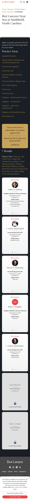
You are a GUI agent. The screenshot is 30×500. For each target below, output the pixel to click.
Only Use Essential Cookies (15, 493)
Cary (22, 157)
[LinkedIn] (17, 467)
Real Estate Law (8, 116)
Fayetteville (6, 161)
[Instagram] (13, 467)
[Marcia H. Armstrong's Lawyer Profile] (15, 263)
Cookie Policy (18, 487)
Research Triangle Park (18, 169)
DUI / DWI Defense (9, 85)
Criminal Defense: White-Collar (13, 81)
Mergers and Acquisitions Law (13, 112)
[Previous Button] (3, 196)
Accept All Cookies (15, 497)
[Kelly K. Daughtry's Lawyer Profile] (15, 303)
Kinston (11, 164)
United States (20, 9)
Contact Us (15, 144)
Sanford (16, 171)
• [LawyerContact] (17, 213)
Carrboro (16, 157)
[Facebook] (10, 467)
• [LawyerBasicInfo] (12, 213)
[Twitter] (20, 467)
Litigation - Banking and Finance (14, 97)
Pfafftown (14, 166)
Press (16, 471)
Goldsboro (16, 161)
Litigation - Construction (11, 102)
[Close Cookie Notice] (28, 478)
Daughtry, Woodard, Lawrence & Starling (15, 193)
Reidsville (5, 169)
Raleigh (21, 166)
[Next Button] (26, 196)
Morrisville (6, 166)
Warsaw (10, 174)
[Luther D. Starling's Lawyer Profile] (15, 185)
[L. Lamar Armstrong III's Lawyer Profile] (15, 224)
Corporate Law (7, 71)
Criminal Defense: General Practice (12, 76)
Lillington (18, 164)
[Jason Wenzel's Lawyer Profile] (15, 388)
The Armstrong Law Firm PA (15, 232)
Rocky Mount (7, 171)
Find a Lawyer (7, 9)
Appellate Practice (9, 56)
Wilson (17, 174)
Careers (10, 471)
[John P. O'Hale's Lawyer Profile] (15, 427)
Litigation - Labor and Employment (10, 107)
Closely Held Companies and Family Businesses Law (13, 61)
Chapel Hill (16, 159)
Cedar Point (6, 159)
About (4, 471)
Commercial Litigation (10, 67)
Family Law (6, 89)
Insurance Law (7, 93)
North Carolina (7, 12)
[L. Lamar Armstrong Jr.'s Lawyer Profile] (15, 342)
